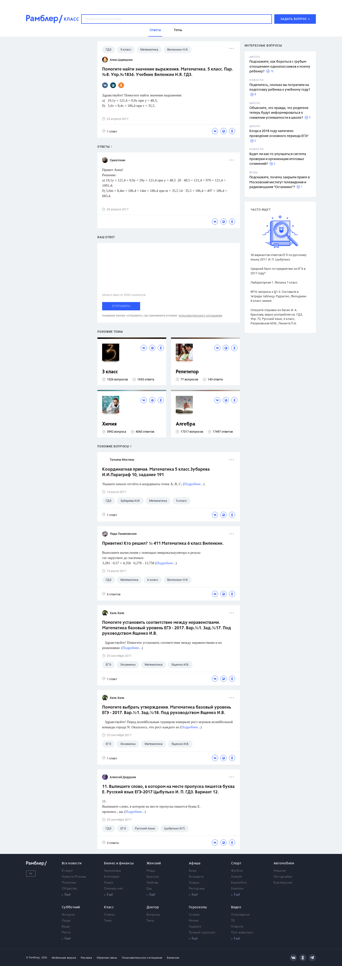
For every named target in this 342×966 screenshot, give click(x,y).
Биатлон (237, 888)
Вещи (66, 926)
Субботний (71, 907)
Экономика (112, 870)
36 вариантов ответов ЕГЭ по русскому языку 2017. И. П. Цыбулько (278, 257)
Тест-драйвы (283, 876)
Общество (69, 888)
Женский (154, 863)
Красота (153, 876)
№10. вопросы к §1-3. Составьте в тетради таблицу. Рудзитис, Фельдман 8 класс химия (278, 296)
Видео (236, 907)
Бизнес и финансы (119, 863)
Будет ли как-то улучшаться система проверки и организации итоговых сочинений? (277, 159)
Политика (69, 882)
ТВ (233, 920)
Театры (194, 882)
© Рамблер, (33, 957)
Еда (149, 888)
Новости (280, 870)
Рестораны (197, 888)
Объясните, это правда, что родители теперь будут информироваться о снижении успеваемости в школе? (278, 112)
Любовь (153, 882)
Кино (192, 870)
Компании (111, 876)
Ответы (109, 914)
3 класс (110, 371)
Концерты (196, 876)
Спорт (236, 863)
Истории (68, 914)
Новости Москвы (74, 876)
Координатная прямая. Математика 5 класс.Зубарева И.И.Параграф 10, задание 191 (156, 472)
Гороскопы (198, 907)
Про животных (242, 932)
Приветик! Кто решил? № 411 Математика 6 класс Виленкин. (162, 543)
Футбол (237, 870)
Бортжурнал (283, 882)
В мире (67, 870)
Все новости (71, 863)
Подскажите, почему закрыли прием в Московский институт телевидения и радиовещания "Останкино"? (279, 182)
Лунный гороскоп (202, 932)
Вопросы (153, 914)
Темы (108, 920)
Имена (194, 920)
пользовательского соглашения (200, 315)
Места (66, 932)
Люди (66, 920)
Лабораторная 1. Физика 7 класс (274, 282)
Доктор (153, 907)
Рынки (108, 882)
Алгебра (185, 424)
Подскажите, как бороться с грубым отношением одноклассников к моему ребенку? (279, 66)
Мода (151, 870)
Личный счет (113, 888)
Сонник (194, 914)
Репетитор (187, 371)
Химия (109, 424)
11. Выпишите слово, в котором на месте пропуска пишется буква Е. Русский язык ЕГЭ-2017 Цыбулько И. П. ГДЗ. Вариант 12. (168, 789)
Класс (109, 907)
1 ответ (109, 131)
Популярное (240, 914)
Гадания (195, 926)
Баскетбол (239, 882)
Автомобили (284, 863)
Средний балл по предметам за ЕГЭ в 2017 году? (278, 271)
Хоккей (236, 876)
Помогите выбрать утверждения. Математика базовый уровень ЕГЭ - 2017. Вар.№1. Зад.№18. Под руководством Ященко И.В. (166, 710)
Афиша (195, 863)
